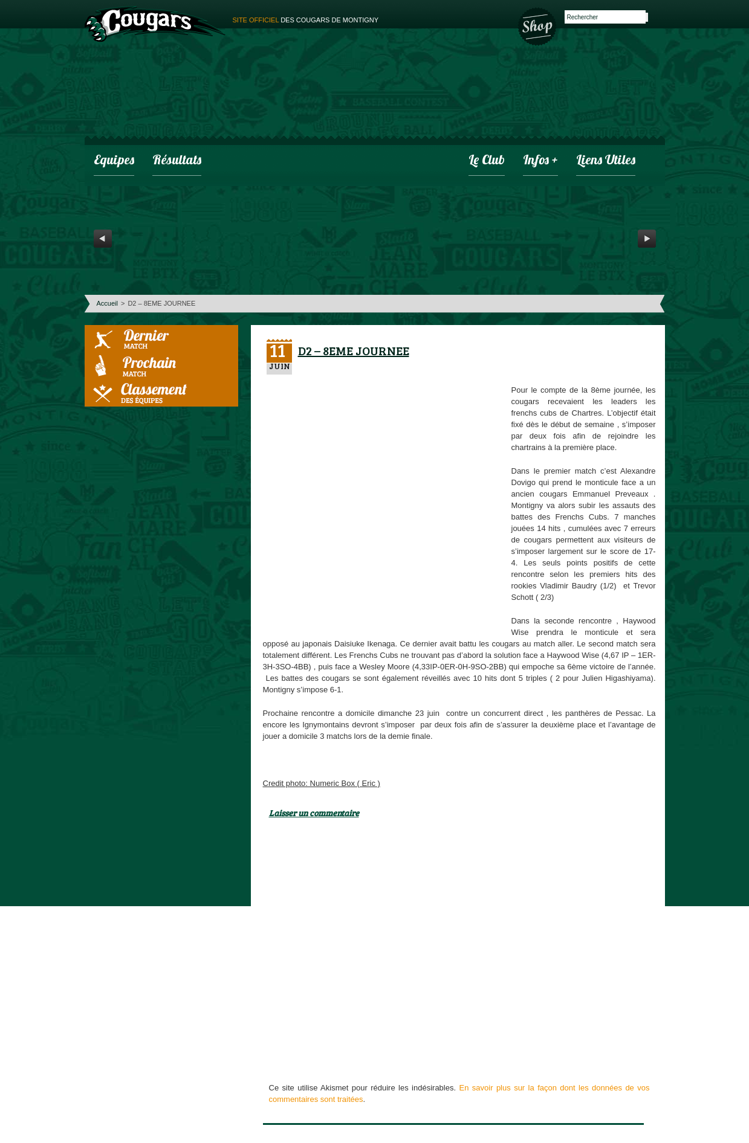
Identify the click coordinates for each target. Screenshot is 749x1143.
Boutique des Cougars (538, 25)
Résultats (176, 161)
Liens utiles (605, 161)
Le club (487, 161)
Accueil (107, 303)
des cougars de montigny (306, 20)
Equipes (114, 161)
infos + (540, 161)
